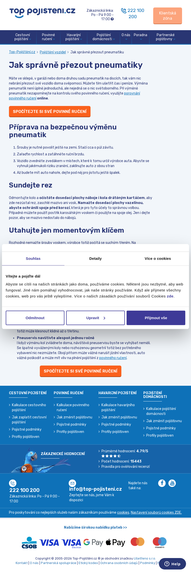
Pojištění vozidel (53, 52)
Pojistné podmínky (27, 429)
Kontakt (22, 563)
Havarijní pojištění (73, 37)
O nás (126, 36)
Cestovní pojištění (22, 37)
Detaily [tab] (95, 258)
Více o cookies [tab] (158, 258)
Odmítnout (35, 317)
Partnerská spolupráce (58, 563)
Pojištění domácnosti (104, 37)
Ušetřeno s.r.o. (145, 558)
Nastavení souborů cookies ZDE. (156, 512)
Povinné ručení (48, 37)
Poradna (140, 36)
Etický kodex (88, 563)
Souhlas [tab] (33, 258)
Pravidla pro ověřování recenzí (125, 467)
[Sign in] (167, 15)
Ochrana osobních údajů (119, 563)
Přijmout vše (156, 317)
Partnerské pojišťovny (165, 37)
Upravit (95, 317)
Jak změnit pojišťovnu (74, 417)
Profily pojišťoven (25, 437)
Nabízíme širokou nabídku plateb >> (95, 527)
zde (170, 296)
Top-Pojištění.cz (22, 52)
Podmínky (147, 563)
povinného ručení (113, 358)
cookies (123, 512)
